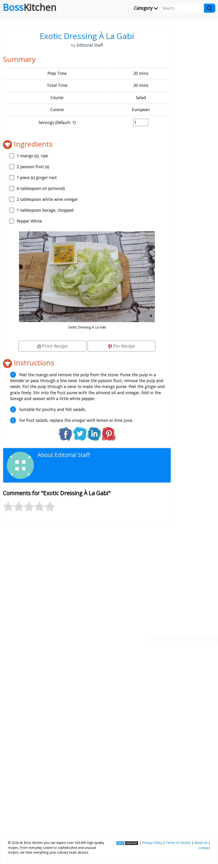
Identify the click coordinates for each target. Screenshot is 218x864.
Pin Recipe (121, 346)
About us (200, 842)
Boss (29, 7)
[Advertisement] (87, 580)
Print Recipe (52, 346)
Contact (204, 848)
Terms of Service (178, 842)
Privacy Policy (152, 842)
